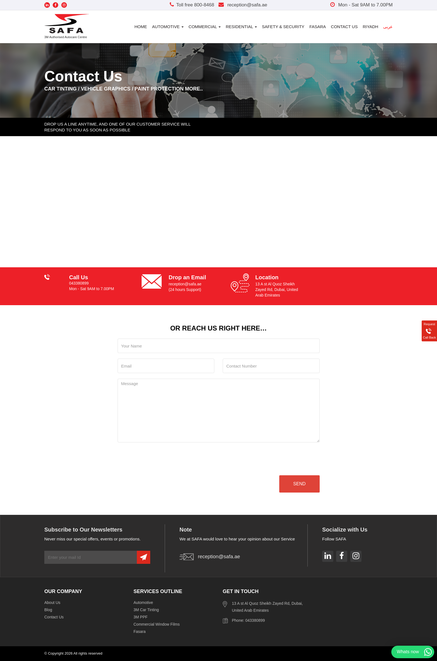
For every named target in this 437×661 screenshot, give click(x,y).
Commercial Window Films (156, 624)
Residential (241, 26)
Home (141, 26)
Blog (48, 610)
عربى (388, 26)
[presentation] (160, 459)
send (299, 483)
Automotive (168, 26)
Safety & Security (283, 26)
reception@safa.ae (243, 5)
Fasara (317, 26)
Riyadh (370, 26)
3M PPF (140, 617)
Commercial (205, 26)
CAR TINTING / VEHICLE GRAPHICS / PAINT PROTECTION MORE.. (123, 89)
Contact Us (344, 26)
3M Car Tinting (146, 610)
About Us (52, 602)
